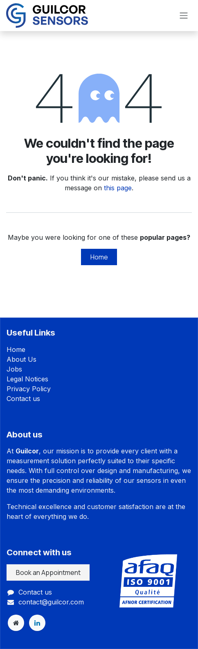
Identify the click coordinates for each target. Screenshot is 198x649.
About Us (21, 359)
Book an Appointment (48, 572)
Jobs (14, 369)
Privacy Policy (29, 389)
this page (118, 188)
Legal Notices (27, 379)
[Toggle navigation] (184, 15)
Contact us (23, 398)
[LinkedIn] (37, 623)
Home (99, 256)
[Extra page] (16, 623)
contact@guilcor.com (51, 602)
